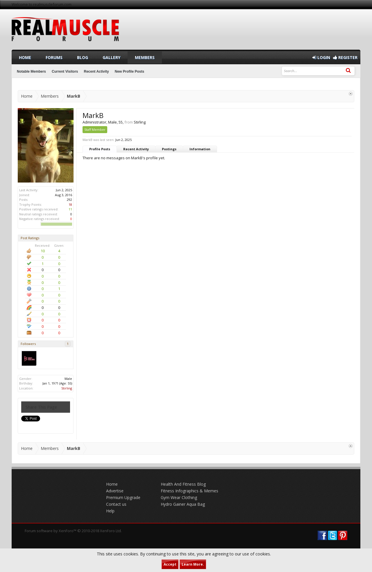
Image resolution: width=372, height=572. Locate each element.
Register (345, 57)
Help (110, 511)
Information (199, 149)
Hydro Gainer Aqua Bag (183, 504)
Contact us (116, 504)
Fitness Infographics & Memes (189, 491)
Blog (82, 57)
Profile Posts (99, 149)
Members (145, 57)
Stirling (66, 388)
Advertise (115, 491)
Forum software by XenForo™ (73, 530)
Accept (170, 564)
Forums (54, 57)
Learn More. (193, 564)
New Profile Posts (129, 71)
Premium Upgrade (123, 497)
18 (70, 204)
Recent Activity (136, 149)
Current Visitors (65, 71)
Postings (169, 149)
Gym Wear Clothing (179, 497)
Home (25, 57)
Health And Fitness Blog (183, 484)
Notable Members (31, 71)
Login (321, 57)
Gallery (111, 57)
